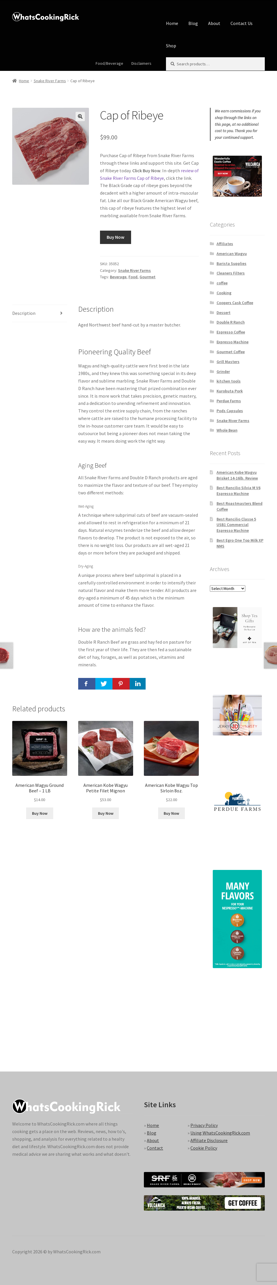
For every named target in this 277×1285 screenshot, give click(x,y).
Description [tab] (23, 313)
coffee (222, 283)
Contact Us (241, 23)
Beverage (118, 276)
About (214, 23)
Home (172, 23)
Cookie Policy (203, 1148)
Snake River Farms (50, 80)
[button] (80, 116)
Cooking (224, 292)
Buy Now (115, 237)
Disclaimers (141, 63)
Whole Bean (227, 430)
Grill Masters (228, 361)
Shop (171, 46)
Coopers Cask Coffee (235, 302)
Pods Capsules (230, 410)
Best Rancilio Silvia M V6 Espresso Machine (238, 490)
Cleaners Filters (231, 273)
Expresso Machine (233, 341)
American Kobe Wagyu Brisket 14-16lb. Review (237, 475)
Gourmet (148, 276)
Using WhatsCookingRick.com (220, 1133)
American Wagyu (232, 253)
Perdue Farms (229, 400)
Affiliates (225, 243)
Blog (193, 23)
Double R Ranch (231, 322)
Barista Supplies (231, 263)
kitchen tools (229, 381)
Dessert (223, 312)
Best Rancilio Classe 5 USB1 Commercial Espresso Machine (236, 524)
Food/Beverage (109, 63)
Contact (155, 1148)
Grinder (223, 371)
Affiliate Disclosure (209, 1140)
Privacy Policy (204, 1125)
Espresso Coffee (231, 332)
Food (132, 276)
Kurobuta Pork (230, 391)
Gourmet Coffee (231, 351)
